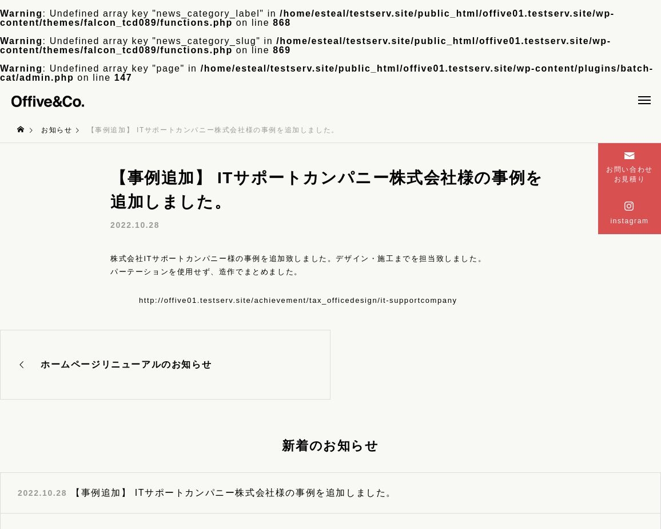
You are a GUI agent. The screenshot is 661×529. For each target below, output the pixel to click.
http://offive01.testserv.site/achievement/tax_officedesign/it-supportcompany (298, 300)
